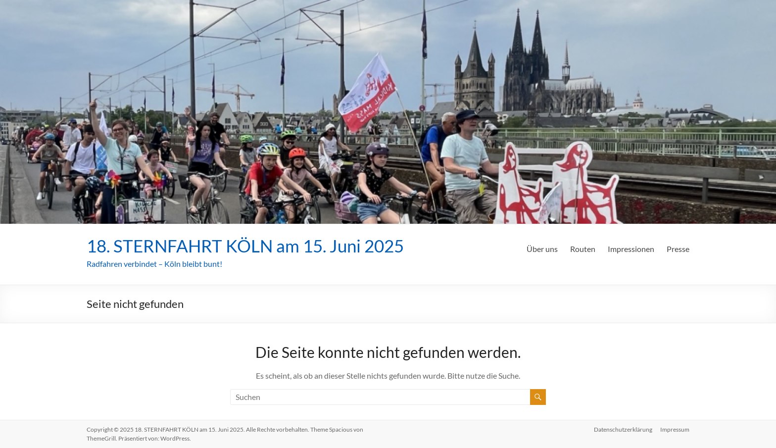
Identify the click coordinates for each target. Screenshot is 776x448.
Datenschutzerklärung (623, 429)
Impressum (674, 429)
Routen (582, 248)
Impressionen (631, 248)
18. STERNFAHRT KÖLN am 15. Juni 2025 (250, 245)
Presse (678, 248)
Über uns (542, 248)
